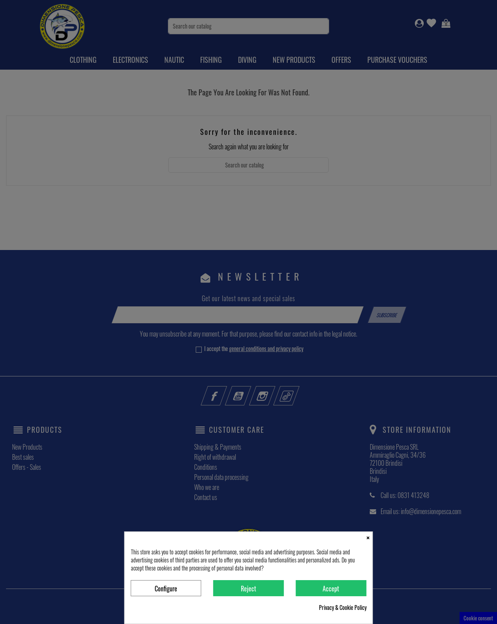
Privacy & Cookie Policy (343, 607)
